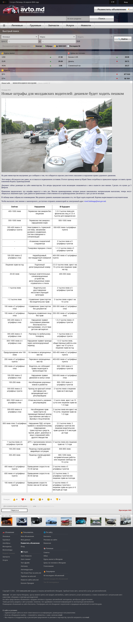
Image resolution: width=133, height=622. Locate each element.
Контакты (47, 536)
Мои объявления (27, 536)
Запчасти (6, 557)
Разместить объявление (30, 543)
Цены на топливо (78, 53)
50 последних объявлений (54, 575)
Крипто (7, 70)
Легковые (6, 536)
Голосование (49, 566)
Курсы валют (9, 53)
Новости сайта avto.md (29, 580)
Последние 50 (74, 46)
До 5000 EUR (61, 46)
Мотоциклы (7, 546)
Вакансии (47, 543)
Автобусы (6, 543)
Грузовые (6, 540)
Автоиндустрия (27, 569)
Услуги (5, 560)
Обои (46, 556)
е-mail (60, 615)
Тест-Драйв (25, 563)
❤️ (23, 499)
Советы (47, 552)
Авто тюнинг (26, 559)
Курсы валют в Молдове (53, 559)
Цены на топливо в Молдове (55, 563)
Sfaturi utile (5, 83)
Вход (126, 2)
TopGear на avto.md (28, 576)
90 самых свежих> (125, 516)
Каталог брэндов (27, 583)
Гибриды (48, 46)
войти (30, 506)
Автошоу (24, 566)
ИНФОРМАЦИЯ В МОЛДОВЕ (25, 83)
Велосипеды (7, 550)
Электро (38, 46)
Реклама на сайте (50, 540)
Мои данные (25, 540)
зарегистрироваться (45, 506)
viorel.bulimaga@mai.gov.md (95, 201)
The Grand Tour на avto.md (31, 573)
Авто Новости (26, 556)
